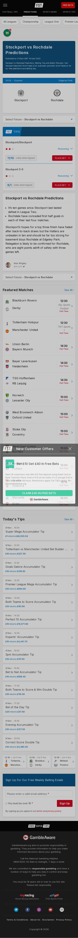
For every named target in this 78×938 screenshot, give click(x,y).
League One (52, 21)
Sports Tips (69, 12)
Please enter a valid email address (27, 793)
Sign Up (65, 803)
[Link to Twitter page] (16, 910)
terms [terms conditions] (40, 811)
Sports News (50, 12)
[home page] (39, 5)
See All (68, 290)
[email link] (62, 910)
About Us (35, 920)
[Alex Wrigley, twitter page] (15, 265)
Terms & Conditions (17, 920)
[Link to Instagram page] (39, 910)
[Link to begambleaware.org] (39, 837)
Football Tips (10, 12)
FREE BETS (68, 5)
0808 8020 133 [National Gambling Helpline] (21, 861)
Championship (31, 21)
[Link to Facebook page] (27, 910)
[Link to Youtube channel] (50, 910)
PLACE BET (60, 158)
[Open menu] (5, 5)
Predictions (30, 12)
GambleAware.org (21, 845)
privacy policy (54, 811)
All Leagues (9, 21)
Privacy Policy (64, 920)
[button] (39, 149)
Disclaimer (48, 920)
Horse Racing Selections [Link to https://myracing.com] (27, 895)
